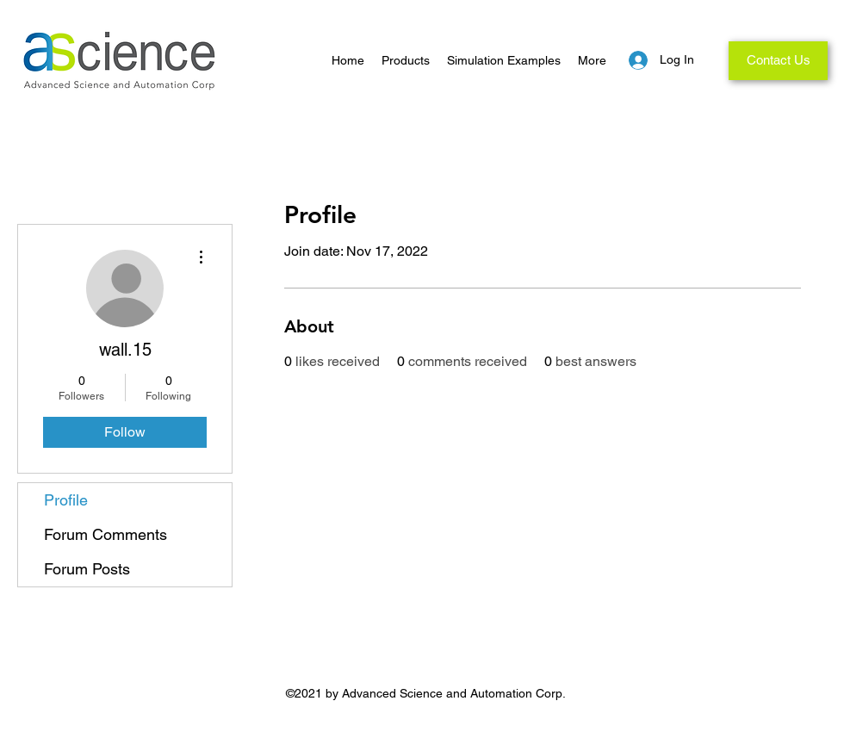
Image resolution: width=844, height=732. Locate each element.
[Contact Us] (778, 60)
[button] (405, 60)
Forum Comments (105, 534)
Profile (66, 500)
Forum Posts (87, 569)
